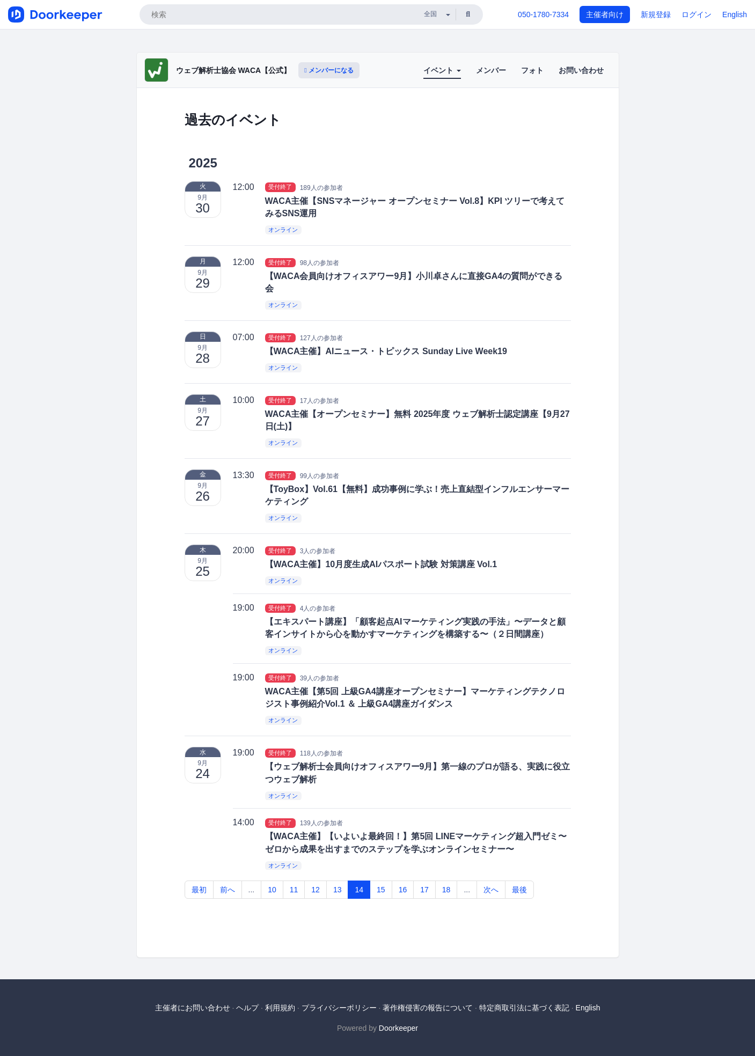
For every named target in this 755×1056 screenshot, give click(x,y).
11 (294, 889)
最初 (199, 889)
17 (424, 889)
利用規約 (280, 1007)
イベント (442, 70)
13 (337, 889)
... (251, 889)
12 (315, 889)
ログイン (696, 14)
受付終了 (280, 187)
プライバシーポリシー (339, 1007)
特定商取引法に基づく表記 (524, 1007)
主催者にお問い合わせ (192, 1007)
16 (403, 889)
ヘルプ (247, 1007)
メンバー (491, 70)
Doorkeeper (398, 1028)
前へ (227, 889)
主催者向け (605, 14)
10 (272, 889)
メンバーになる (329, 70)
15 (381, 889)
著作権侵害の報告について (428, 1007)
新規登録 (656, 14)
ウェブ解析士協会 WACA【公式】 (233, 70)
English (734, 14)
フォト (532, 70)
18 (446, 889)
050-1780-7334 (543, 14)
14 (359, 889)
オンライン (283, 229)
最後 (519, 889)
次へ (491, 889)
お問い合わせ (581, 70)
